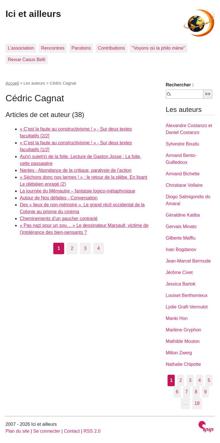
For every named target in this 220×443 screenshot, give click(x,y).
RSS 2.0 (92, 431)
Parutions (81, 48)
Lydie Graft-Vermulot (187, 306)
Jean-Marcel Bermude (188, 261)
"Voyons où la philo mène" (158, 48)
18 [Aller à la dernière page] (197, 403)
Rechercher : (180, 84)
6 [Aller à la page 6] (177, 391)
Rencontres (52, 48)
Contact (72, 431)
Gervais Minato (181, 226)
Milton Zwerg (179, 352)
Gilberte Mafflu (181, 238)
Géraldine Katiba (183, 215)
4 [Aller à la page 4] (98, 248)
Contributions (111, 48)
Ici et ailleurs (33, 14)
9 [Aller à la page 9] (205, 391)
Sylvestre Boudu (182, 143)
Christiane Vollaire (184, 185)
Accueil (12, 83)
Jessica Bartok (181, 283)
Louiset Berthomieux (187, 295)
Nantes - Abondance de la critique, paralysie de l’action (75, 170)
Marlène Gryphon (183, 329)
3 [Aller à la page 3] (85, 248)
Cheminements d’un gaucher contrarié (58, 218)
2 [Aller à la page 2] (72, 248)
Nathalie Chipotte (183, 364)
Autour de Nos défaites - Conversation (58, 197)
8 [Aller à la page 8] (196, 391)
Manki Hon (177, 318)
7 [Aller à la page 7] (186, 391)
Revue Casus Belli (26, 59)
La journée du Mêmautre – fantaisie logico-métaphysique (77, 191)
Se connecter (46, 431)
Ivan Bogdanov (181, 249)
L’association (21, 48)
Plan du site (17, 431)
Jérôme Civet (179, 272)
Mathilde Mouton (183, 341)
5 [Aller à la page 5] (209, 380)
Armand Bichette (183, 173)
